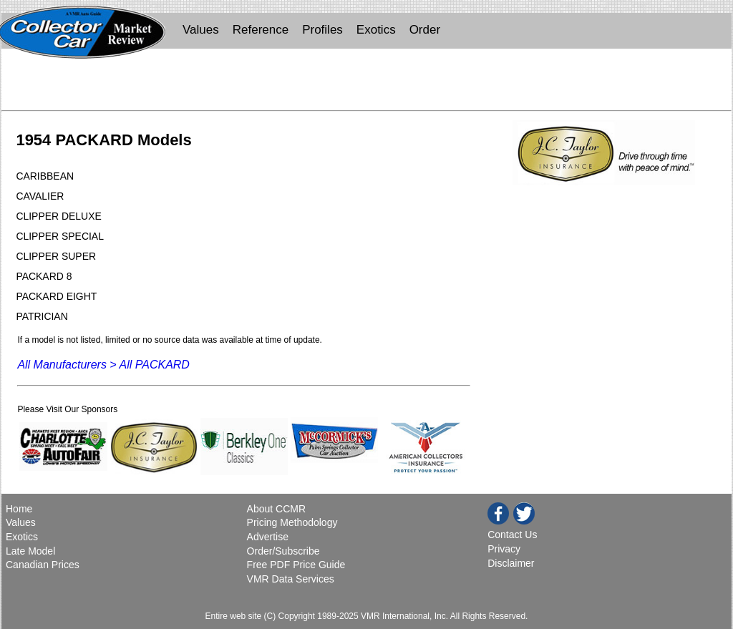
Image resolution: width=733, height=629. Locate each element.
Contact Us (512, 534)
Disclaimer (510, 563)
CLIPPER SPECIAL (60, 236)
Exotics (376, 29)
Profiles (322, 29)
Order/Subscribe (283, 551)
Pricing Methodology (292, 522)
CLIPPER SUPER (56, 256)
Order (424, 29)
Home (20, 509)
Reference (260, 29)
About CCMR (276, 509)
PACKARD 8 (44, 276)
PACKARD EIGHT (56, 296)
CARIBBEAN (45, 176)
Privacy (503, 549)
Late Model (30, 551)
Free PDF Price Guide (296, 564)
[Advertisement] (366, 83)
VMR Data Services (290, 579)
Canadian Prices (42, 564)
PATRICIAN (41, 316)
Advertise (267, 536)
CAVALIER (40, 196)
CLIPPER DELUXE (58, 216)
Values (201, 29)
